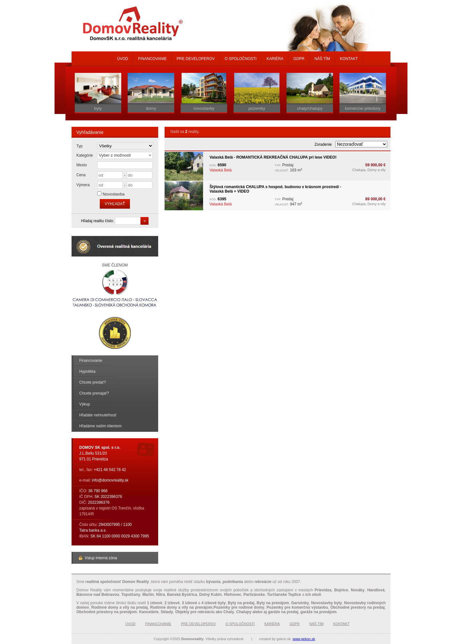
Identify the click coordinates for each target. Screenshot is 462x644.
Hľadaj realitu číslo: (98, 221)
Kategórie (84, 155)
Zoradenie (323, 144)
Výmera (83, 185)
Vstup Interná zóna (97, 558)
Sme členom (115, 286)
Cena (81, 175)
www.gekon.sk (304, 639)
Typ (79, 146)
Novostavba (114, 194)
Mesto (81, 165)
